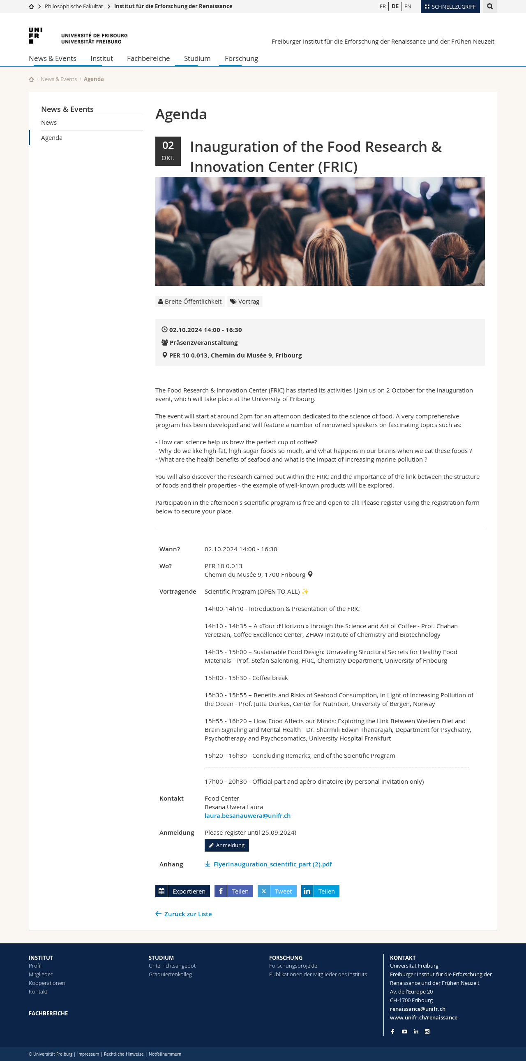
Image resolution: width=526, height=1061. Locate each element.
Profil (35, 965)
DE (395, 6)
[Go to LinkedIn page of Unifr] (416, 1031)
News (49, 122)
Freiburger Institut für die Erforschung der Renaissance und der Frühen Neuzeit (383, 41)
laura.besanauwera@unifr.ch (248, 815)
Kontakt (38, 991)
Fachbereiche (148, 58)
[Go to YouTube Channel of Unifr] (404, 1031)
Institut (101, 58)
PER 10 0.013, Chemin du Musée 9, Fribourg (235, 355)
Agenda (51, 137)
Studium (197, 58)
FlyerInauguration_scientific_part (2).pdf (273, 864)
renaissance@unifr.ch (417, 1008)
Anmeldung (227, 845)
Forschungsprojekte (293, 965)
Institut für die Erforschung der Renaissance (173, 6)
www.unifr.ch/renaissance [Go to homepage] (423, 1017)
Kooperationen (47, 983)
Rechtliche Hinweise (124, 1054)
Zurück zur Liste (188, 914)
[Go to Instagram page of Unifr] (427, 1031)
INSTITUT (41, 957)
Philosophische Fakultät (74, 6)
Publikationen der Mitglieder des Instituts (318, 974)
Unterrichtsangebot (172, 965)
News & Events (52, 58)
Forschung (241, 58)
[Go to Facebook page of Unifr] (392, 1031)
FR (383, 6)
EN (407, 6)
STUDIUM (161, 957)
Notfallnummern (165, 1054)
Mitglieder (41, 974)
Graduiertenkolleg (170, 974)
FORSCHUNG (285, 957)
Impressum (88, 1054)
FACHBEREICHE (48, 1013)
